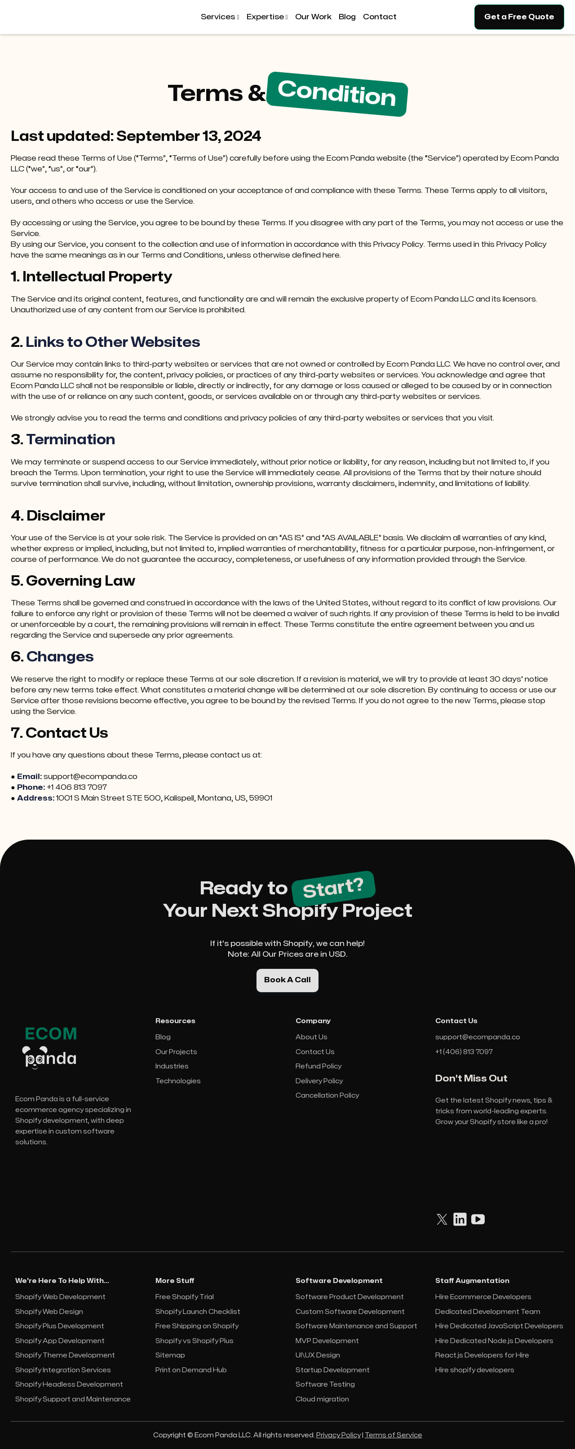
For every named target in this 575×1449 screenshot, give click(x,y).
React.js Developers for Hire (482, 1355)
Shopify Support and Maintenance (73, 1399)
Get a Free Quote (519, 17)
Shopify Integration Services (63, 1370)
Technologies (178, 1081)
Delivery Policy (319, 1081)
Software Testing (325, 1385)
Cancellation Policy (327, 1096)
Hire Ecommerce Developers (483, 1297)
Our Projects (176, 1052)
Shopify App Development (60, 1341)
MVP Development (327, 1341)
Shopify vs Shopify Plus (194, 1341)
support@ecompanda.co (477, 1037)
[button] (220, 17)
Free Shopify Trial (184, 1297)
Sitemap (170, 1355)
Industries (172, 1066)
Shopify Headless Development (69, 1385)
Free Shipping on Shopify (197, 1326)
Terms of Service (393, 1435)
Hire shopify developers (474, 1370)
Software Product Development (350, 1297)
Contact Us (315, 1052)
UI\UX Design (318, 1355)
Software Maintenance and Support (356, 1326)
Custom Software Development (350, 1312)
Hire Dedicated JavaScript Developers (499, 1326)
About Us (311, 1037)
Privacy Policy (338, 1435)
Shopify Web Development (60, 1297)
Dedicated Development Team (487, 1312)
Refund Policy (318, 1066)
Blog (163, 1037)
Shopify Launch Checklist (197, 1312)
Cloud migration (322, 1399)
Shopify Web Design (49, 1312)
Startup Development (333, 1370)
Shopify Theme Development (65, 1355)
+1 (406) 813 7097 (464, 1052)
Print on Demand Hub (191, 1370)
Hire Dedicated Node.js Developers (494, 1341)
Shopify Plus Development (59, 1326)
